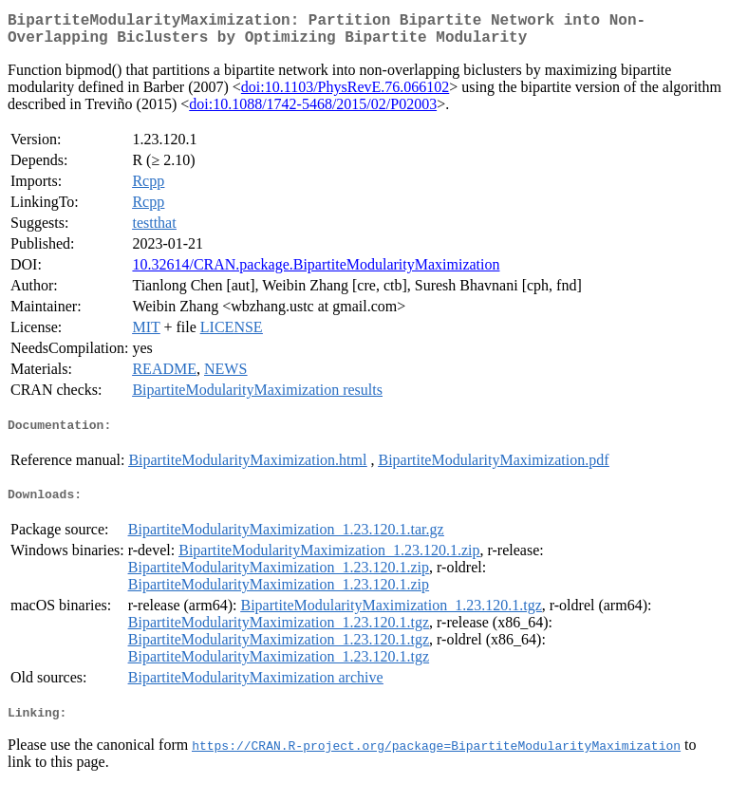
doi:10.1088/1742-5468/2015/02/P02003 (313, 111)
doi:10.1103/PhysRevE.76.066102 (345, 94)
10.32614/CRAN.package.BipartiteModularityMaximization (315, 272)
